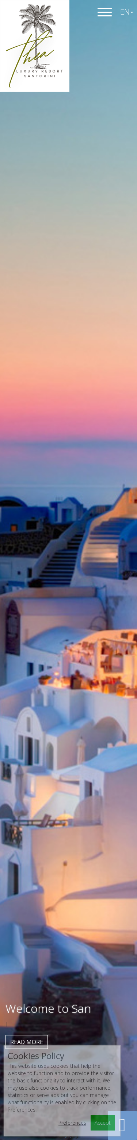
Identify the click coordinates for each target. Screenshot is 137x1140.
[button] (122, 1125)
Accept (103, 1122)
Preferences (72, 1122)
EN (126, 12)
